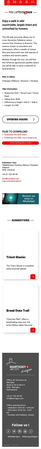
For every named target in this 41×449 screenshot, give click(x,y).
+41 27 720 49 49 (10, 174)
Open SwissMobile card (20, 143)
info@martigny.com (10, 179)
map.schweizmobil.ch (11, 181)
